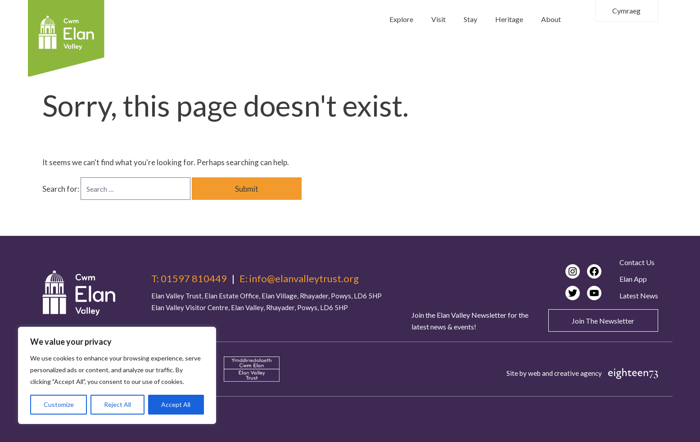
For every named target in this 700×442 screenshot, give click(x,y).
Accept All (175, 404)
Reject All (117, 404)
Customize (59, 404)
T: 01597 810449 (189, 278)
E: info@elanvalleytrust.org (299, 278)
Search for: (61, 189)
